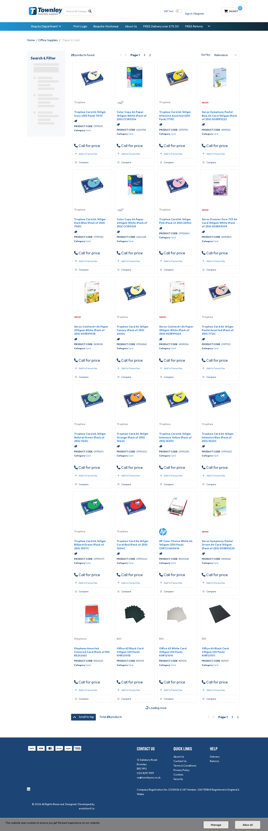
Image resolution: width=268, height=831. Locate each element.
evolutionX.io (87, 808)
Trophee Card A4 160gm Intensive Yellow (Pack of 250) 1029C (175, 437)
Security (178, 779)
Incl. (169, 11)
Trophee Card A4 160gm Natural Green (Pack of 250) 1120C (90, 437)
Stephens (80, 638)
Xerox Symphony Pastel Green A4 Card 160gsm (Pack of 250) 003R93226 (218, 544)
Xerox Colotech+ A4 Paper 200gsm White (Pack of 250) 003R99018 (91, 330)
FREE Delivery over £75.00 (161, 26)
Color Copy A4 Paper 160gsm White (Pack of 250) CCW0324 (131, 115)
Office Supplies (48, 40)
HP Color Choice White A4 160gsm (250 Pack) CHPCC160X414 (175, 544)
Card (88, 130)
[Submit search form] (90, 11)
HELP (214, 748)
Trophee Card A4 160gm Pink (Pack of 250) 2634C (175, 221)
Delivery (215, 756)
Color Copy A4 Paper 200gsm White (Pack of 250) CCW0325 (132, 223)
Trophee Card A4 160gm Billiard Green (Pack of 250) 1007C (90, 544)
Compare (81, 162)
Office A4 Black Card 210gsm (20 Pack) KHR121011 (215, 652)
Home (31, 40)
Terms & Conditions (184, 765)
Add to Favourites (85, 153)
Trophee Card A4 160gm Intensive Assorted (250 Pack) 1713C (175, 115)
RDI (119, 638)
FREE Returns (194, 26)
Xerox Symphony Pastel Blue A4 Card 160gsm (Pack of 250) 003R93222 (219, 115)
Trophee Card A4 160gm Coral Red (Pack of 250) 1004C (132, 544)
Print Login (80, 26)
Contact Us (180, 761)
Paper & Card (70, 40)
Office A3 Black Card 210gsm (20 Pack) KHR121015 (130, 652)
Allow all (248, 825)
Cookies (178, 774)
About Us (131, 26)
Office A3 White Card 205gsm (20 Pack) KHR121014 (172, 652)
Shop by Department (44, 26)
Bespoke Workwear (106, 26)
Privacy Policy (181, 770)
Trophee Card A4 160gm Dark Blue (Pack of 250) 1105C (90, 223)
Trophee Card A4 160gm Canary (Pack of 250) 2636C (132, 330)
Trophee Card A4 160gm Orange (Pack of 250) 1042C (132, 437)
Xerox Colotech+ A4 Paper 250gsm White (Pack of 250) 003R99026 (176, 330)
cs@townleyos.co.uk (149, 777)
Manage (216, 825)
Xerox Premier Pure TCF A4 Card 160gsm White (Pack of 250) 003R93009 (219, 223)
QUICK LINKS (182, 748)
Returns (214, 761)
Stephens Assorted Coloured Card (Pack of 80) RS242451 (92, 652)
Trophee (79, 102)
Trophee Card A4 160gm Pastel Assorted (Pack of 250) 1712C (218, 330)
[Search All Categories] (79, 11)
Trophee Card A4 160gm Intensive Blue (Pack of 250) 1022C (217, 437)
